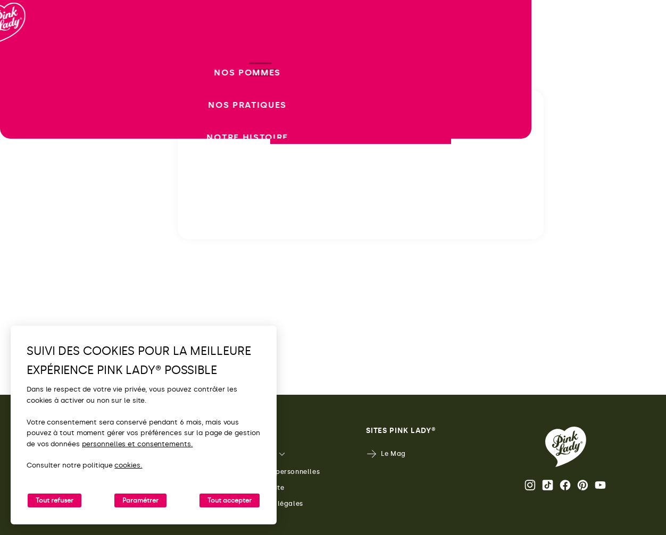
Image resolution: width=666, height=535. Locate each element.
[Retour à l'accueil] (27, 52)
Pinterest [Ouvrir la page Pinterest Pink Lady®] (582, 485)
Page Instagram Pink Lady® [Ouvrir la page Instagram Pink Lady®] (530, 485)
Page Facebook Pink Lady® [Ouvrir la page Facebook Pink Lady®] (565, 485)
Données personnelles (274, 472)
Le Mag (386, 454)
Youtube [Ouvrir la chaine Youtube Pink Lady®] (600, 485)
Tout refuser (54, 500)
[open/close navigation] (28, 267)
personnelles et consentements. (137, 444)
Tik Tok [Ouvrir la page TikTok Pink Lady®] (547, 485)
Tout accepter (229, 500)
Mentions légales (266, 504)
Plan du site (256, 488)
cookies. (128, 465)
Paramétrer (140, 500)
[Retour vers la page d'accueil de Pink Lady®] (565, 447)
